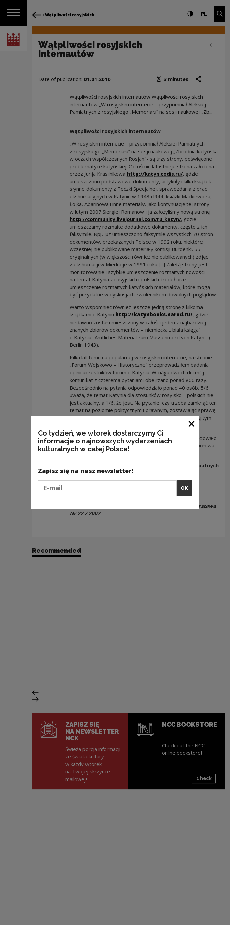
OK (184, 487)
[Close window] (192, 423)
